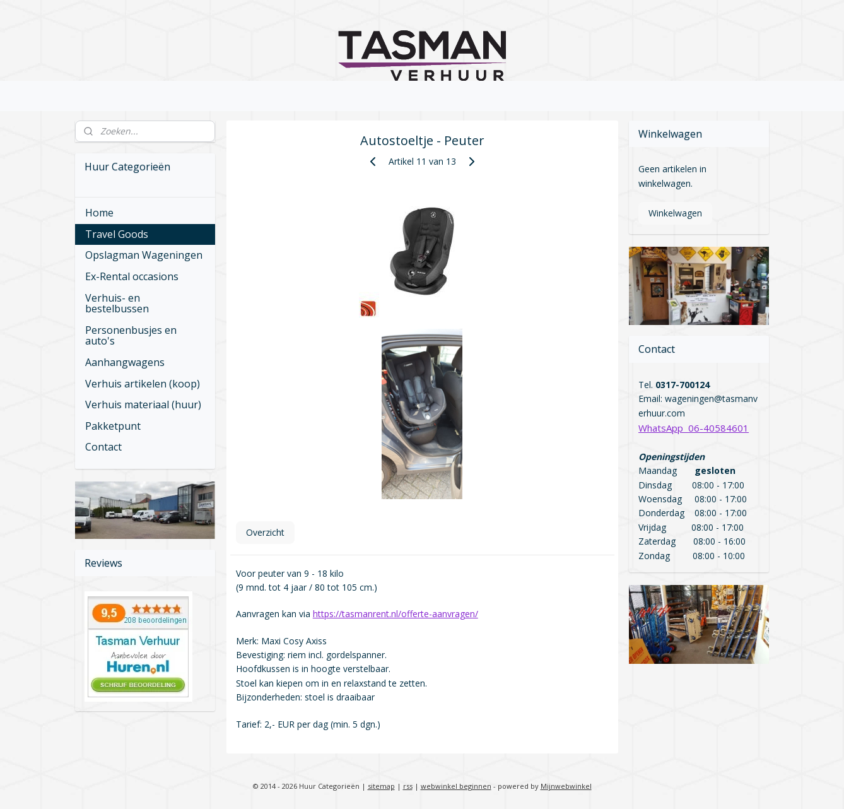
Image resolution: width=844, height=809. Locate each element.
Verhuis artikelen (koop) (142, 384)
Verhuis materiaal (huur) (143, 404)
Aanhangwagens (125, 362)
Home (99, 213)
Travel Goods (116, 234)
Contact (103, 447)
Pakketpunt (113, 426)
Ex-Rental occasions (132, 276)
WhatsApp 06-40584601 (693, 428)
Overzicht (264, 532)
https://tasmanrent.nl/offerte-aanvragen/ (395, 614)
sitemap (381, 786)
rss (408, 786)
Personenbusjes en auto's (131, 335)
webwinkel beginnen (456, 786)
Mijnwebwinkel (566, 786)
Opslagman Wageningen (143, 255)
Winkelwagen (675, 213)
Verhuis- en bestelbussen (117, 303)
